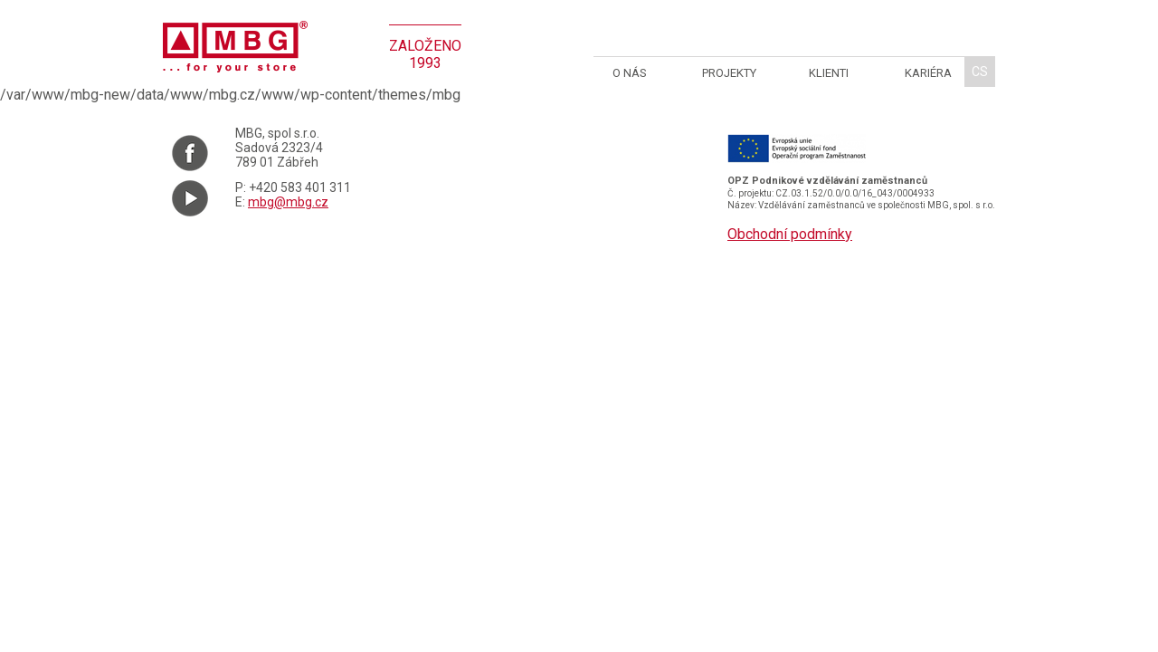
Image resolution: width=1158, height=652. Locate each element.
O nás (629, 73)
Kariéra (928, 73)
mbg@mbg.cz (288, 202)
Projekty (729, 73)
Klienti (829, 73)
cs (980, 71)
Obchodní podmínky (789, 234)
